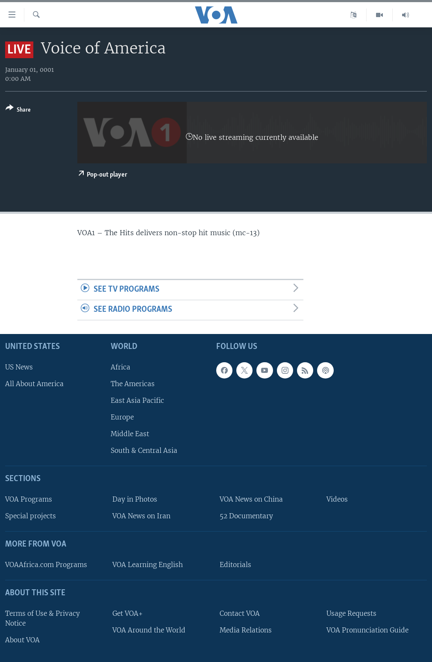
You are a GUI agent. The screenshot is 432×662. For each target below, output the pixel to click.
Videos (337, 499)
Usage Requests (351, 613)
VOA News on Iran (141, 516)
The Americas (133, 384)
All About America (34, 384)
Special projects (30, 516)
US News (19, 367)
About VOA (22, 640)
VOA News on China (251, 499)
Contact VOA (240, 613)
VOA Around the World (148, 630)
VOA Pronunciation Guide (367, 630)
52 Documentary (246, 516)
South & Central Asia (144, 450)
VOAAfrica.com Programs (46, 565)
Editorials (235, 565)
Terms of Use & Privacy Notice (42, 618)
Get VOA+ (127, 613)
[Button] (18, 110)
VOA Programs (28, 499)
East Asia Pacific (137, 400)
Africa (120, 367)
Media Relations (246, 630)
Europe (122, 417)
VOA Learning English (147, 565)
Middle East (130, 434)
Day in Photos (134, 499)
